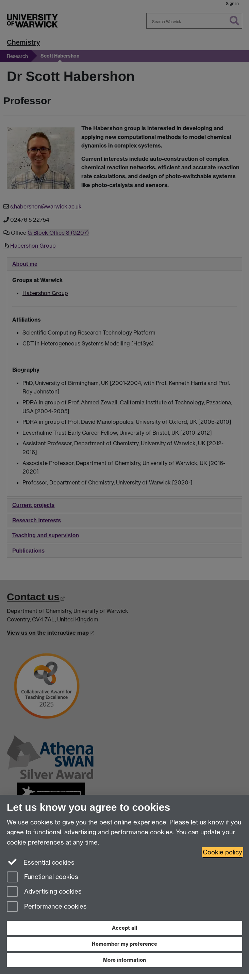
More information (124, 960)
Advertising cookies (44, 892)
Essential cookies (40, 861)
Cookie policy (222, 852)
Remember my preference (124, 944)
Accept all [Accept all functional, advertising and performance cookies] (124, 928)
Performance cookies (47, 907)
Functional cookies (42, 877)
